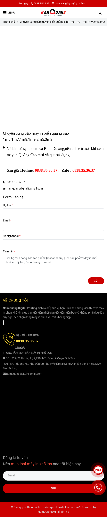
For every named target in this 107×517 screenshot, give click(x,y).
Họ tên (7, 205)
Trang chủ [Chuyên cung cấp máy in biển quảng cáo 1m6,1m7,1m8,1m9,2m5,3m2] (9, 22)
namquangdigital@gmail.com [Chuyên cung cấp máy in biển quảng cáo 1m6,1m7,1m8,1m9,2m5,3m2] (69, 3)
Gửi (96, 280)
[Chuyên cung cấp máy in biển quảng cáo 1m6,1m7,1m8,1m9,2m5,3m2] (53, 12)
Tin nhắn (8, 251)
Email (6, 220)
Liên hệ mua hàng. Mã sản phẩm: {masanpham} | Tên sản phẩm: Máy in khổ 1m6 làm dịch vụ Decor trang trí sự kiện (53, 264)
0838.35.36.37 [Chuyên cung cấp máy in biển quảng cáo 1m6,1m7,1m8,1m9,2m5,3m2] (40, 3)
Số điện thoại (11, 236)
